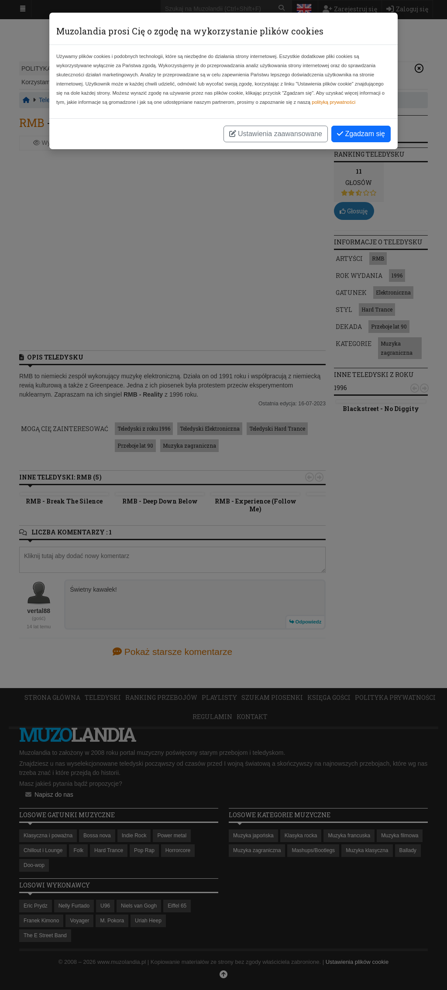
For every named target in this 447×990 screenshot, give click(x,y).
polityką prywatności (333, 102)
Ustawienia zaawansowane (275, 133)
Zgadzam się (361, 133)
